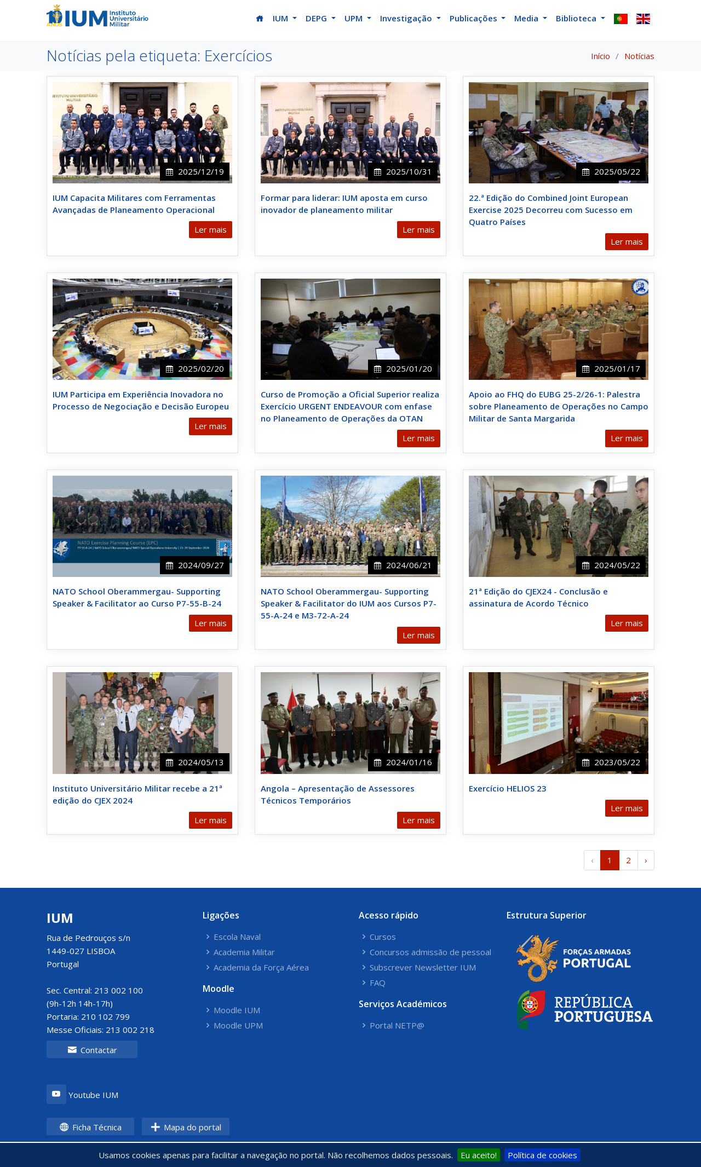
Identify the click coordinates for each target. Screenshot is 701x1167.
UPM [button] (354, 18)
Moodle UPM (238, 1025)
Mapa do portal (186, 1127)
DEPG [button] (317, 18)
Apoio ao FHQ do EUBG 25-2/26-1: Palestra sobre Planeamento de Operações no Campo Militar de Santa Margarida (558, 406)
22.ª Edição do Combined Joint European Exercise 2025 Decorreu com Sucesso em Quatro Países (551, 209)
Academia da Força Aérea (261, 967)
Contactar (92, 1049)
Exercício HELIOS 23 (508, 788)
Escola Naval (237, 937)
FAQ (378, 983)
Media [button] (527, 18)
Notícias (639, 55)
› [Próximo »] (646, 859)
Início (600, 55)
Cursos (383, 937)
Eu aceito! (479, 1154)
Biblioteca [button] (577, 18)
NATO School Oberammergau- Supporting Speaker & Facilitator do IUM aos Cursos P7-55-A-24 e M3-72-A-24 (348, 603)
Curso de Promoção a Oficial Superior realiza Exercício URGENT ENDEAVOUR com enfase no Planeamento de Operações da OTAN (350, 406)
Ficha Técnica (90, 1127)
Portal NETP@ (397, 1025)
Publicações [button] (474, 18)
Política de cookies (542, 1154)
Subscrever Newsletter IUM (423, 967)
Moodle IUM (237, 1010)
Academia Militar (244, 952)
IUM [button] (281, 18)
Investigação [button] (407, 18)
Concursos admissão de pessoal (430, 952)
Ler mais (210, 229)
